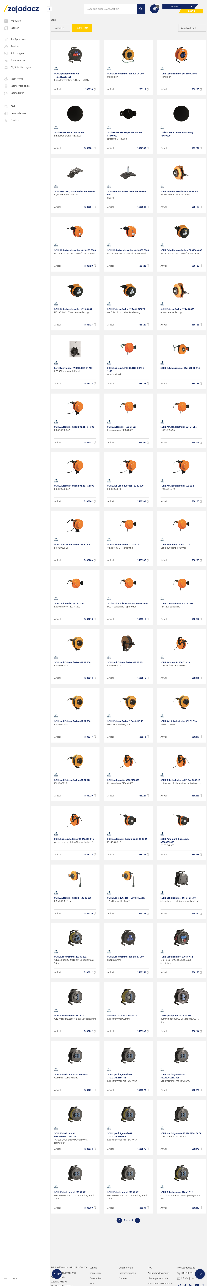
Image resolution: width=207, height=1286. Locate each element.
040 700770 (185, 1276)
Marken (11, 28)
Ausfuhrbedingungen (158, 1276)
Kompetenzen (15, 60)
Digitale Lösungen (17, 67)
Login (10, 1278)
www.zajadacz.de (186, 1271)
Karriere (11, 120)
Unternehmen (15, 113)
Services (11, 46)
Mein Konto (14, 79)
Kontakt (94, 1271)
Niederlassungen (127, 1276)
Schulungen (14, 53)
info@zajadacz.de (188, 1282)
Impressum (95, 1276)
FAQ (9, 106)
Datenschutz (96, 1281)
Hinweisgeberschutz (158, 1281)
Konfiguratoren (15, 39)
